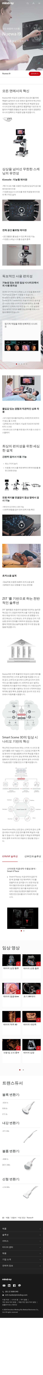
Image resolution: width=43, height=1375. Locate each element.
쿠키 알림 (23, 1300)
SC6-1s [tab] (5, 1103)
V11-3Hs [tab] (6, 1131)
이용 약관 (5, 1300)
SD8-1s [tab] (5, 1159)
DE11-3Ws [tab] (6, 1165)
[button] (16, 364)
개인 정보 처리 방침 (9, 1302)
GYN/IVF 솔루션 (10, 856)
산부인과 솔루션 (33, 856)
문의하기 (34, 74)
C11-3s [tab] (4, 1114)
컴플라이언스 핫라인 (9, 1305)
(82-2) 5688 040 (11, 1292)
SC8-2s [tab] (4, 1109)
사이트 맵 (14, 1300)
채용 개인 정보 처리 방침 (27, 1302)
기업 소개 (6, 1260)
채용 (4, 1253)
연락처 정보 (7, 1266)
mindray (8, 3)
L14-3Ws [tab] (6, 1187)
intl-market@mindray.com (16, 1295)
